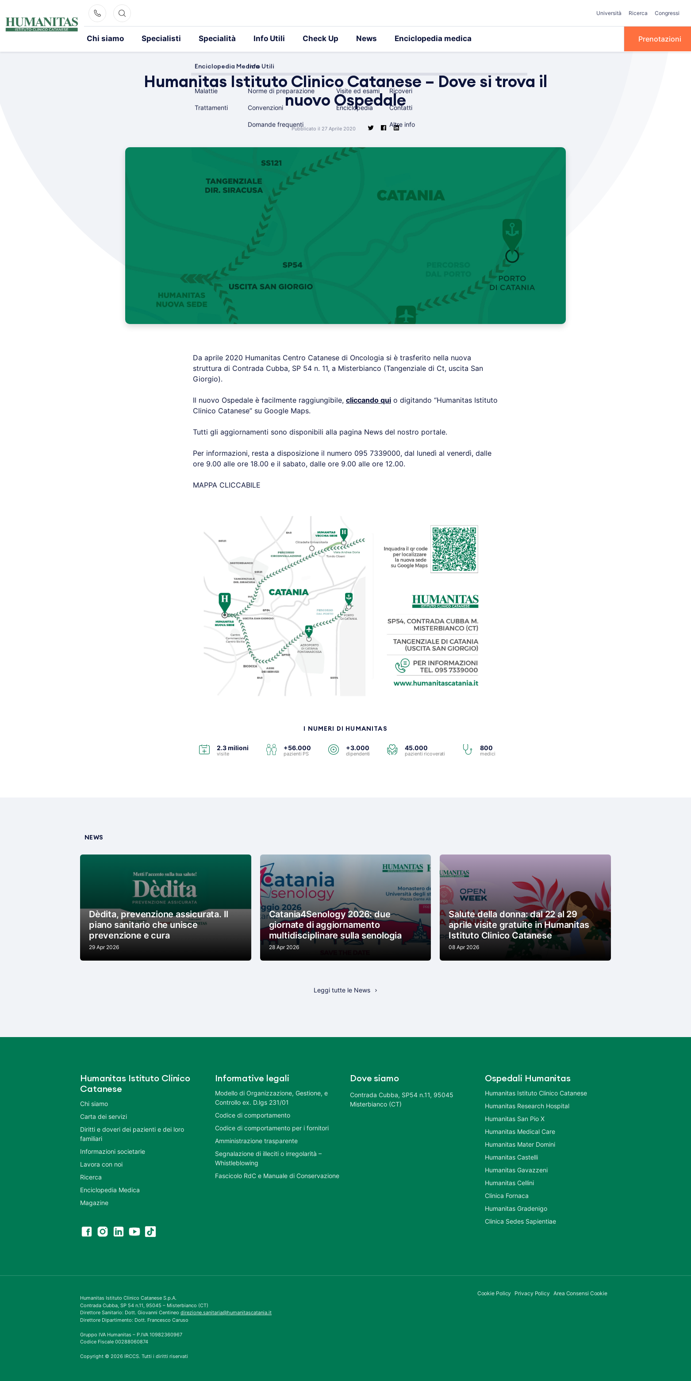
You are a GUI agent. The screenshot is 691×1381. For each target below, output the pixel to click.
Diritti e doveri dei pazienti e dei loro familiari (132, 1133)
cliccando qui (368, 399)
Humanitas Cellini (509, 1182)
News (347, 38)
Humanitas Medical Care (520, 1131)
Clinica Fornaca (507, 1195)
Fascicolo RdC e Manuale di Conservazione (277, 1175)
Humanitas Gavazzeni (516, 1169)
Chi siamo (103, 38)
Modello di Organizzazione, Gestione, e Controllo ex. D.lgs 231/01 (271, 1097)
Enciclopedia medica (409, 38)
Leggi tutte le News (342, 989)
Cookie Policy (494, 1292)
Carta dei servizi (103, 1116)
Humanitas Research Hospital (527, 1105)
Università (609, 13)
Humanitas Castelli (511, 1156)
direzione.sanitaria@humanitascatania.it (226, 1312)
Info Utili (255, 38)
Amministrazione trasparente (256, 1140)
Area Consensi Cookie (580, 1292)
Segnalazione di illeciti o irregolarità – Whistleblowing (268, 1157)
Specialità (206, 38)
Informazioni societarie (112, 1151)
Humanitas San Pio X (515, 1118)
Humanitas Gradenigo (516, 1208)
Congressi (667, 13)
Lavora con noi (101, 1163)
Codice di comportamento (252, 1114)
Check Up (303, 38)
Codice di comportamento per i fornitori (272, 1127)
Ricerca (638, 13)
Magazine (94, 1202)
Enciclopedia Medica (110, 1189)
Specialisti (155, 38)
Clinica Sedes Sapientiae (520, 1221)
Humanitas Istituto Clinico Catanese (536, 1092)
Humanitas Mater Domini (520, 1144)
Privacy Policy (532, 1292)
